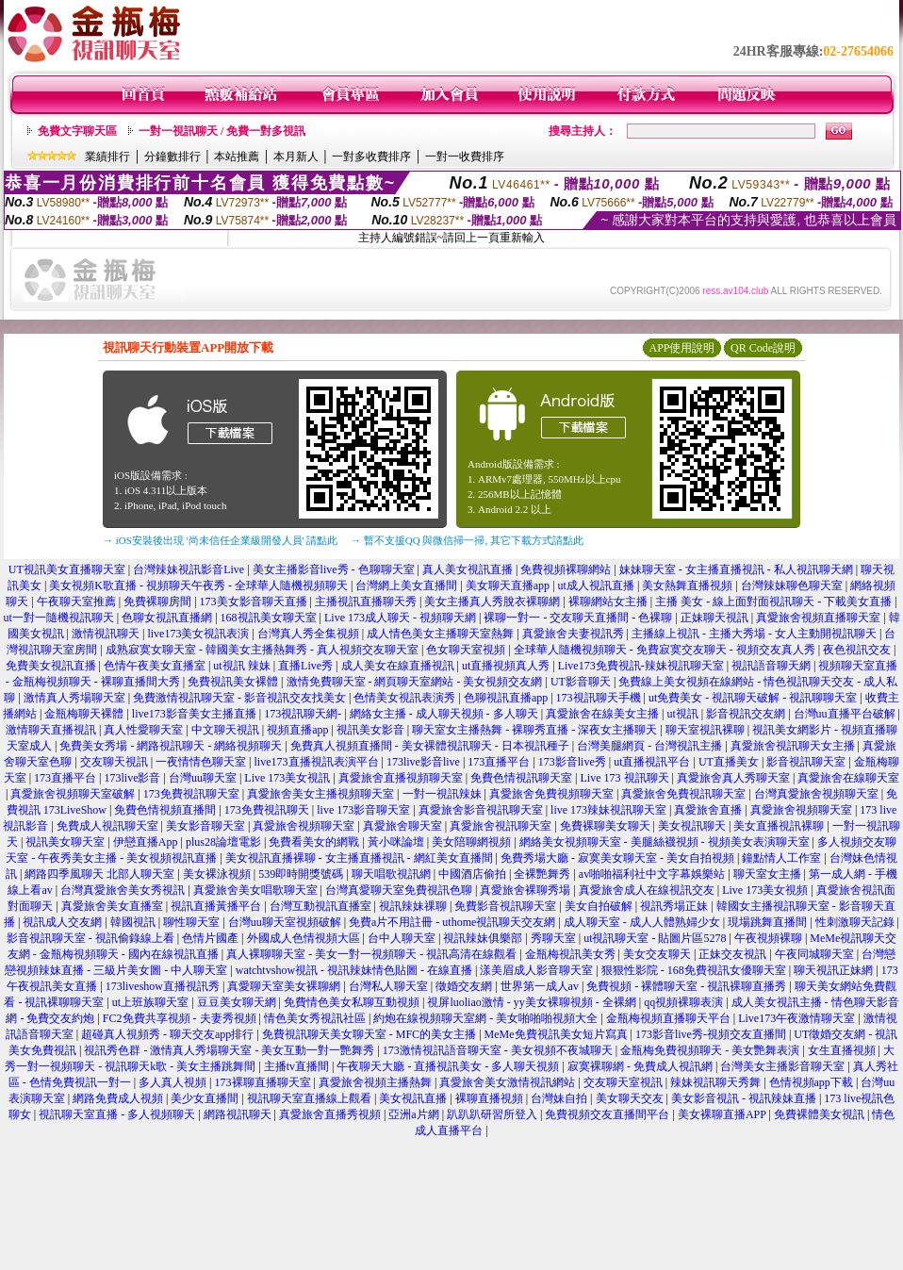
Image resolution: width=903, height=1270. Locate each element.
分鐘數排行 (172, 156)
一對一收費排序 (464, 156)
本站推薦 (236, 156)
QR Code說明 (763, 348)
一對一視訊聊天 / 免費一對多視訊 (222, 131)
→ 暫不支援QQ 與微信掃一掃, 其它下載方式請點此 (467, 540)
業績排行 (107, 156)
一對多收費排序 (371, 156)
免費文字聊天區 (77, 131)
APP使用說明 (681, 348)
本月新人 (296, 156)
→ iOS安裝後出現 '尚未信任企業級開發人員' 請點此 (220, 540)
